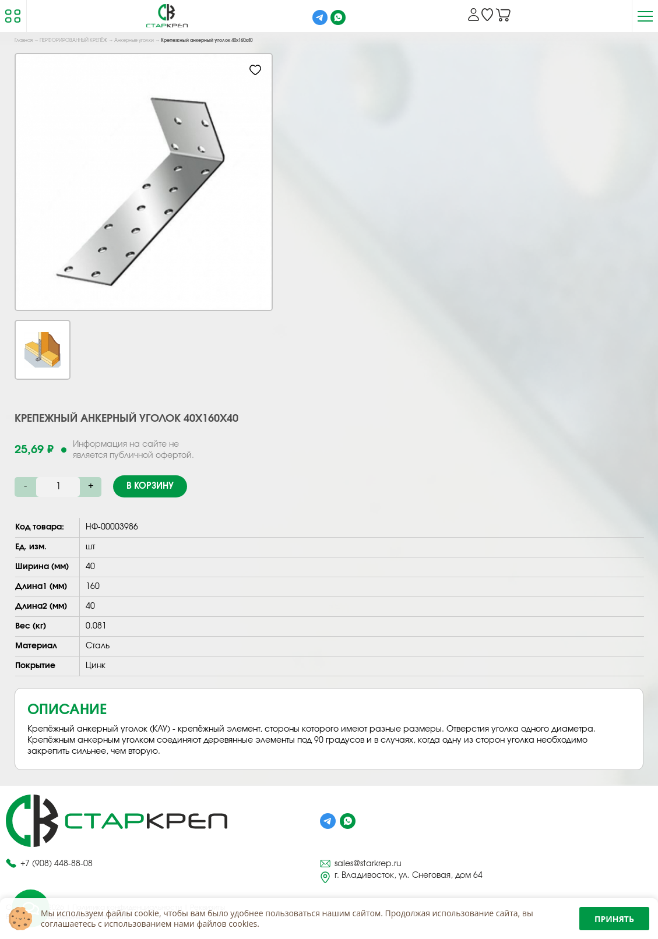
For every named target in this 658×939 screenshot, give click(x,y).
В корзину (150, 486)
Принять (614, 918)
